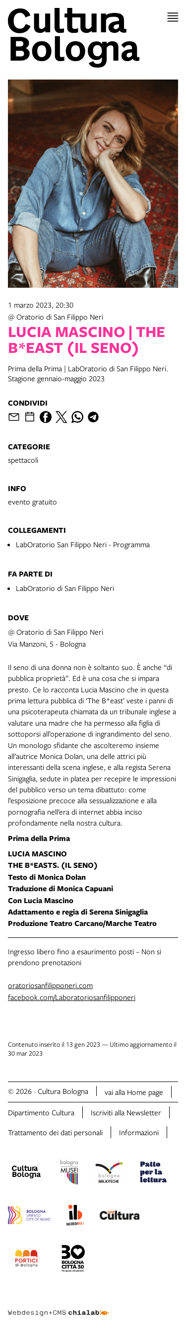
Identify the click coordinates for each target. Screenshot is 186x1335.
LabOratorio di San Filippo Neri (65, 588)
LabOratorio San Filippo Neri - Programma (83, 544)
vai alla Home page (134, 1092)
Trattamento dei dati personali (55, 1132)
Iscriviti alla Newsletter (126, 1112)
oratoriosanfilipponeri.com (50, 985)
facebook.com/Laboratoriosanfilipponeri (71, 997)
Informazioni (139, 1132)
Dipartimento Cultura (41, 1112)
